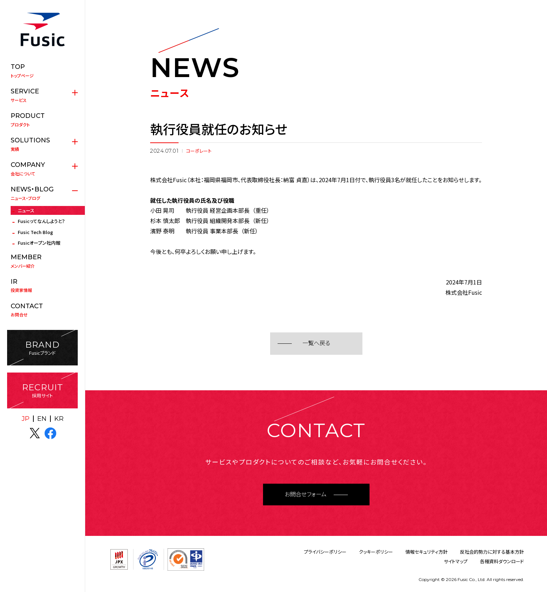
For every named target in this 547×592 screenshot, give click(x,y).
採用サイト (42, 390)
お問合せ (42, 310)
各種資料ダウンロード (502, 561)
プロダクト (42, 119)
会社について (42, 168)
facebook (50, 433)
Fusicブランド (42, 348)
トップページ (42, 70)
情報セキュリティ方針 (426, 551)
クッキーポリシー (376, 551)
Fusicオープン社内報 (39, 242)
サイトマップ (455, 561)
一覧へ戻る (316, 343)
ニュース (26, 210)
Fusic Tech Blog (35, 232)
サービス (42, 95)
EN (42, 419)
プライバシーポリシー (325, 551)
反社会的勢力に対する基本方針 (492, 551)
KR (59, 419)
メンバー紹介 (42, 261)
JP (25, 419)
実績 (42, 144)
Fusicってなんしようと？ (41, 221)
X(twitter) (35, 433)
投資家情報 (42, 285)
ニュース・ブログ (42, 193)
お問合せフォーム (306, 494)
